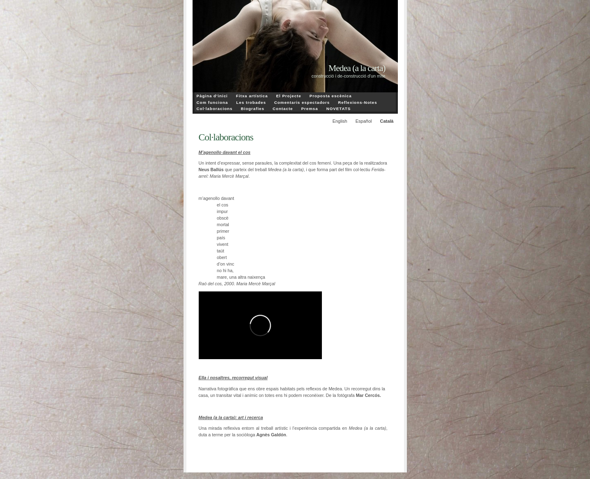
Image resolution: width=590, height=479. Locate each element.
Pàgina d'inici (212, 96)
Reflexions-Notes (357, 102)
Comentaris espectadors (302, 102)
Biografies (252, 108)
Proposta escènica (331, 96)
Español (364, 121)
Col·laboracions (215, 108)
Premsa (309, 108)
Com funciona (212, 102)
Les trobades (251, 102)
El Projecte (288, 96)
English (340, 121)
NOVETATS (338, 108)
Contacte (283, 108)
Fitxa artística (252, 96)
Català (386, 121)
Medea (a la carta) (356, 68)
